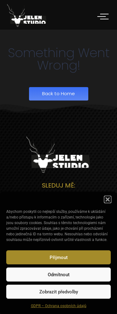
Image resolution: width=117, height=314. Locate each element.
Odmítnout (59, 274)
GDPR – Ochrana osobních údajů (58, 306)
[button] (108, 199)
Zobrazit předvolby (58, 292)
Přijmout (59, 257)
